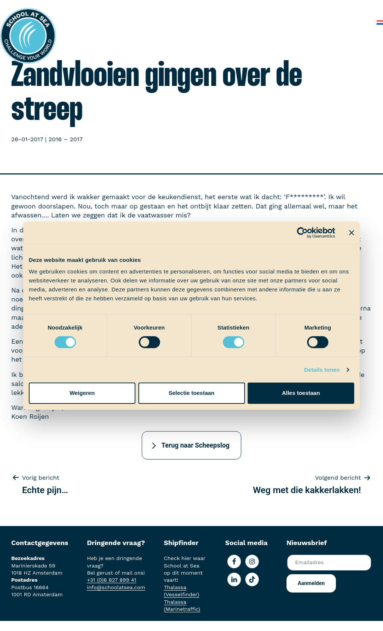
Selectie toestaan (192, 393)
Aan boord (196, 7)
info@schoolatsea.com (116, 587)
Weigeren (82, 393)
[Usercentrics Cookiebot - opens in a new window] (302, 232)
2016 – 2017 (66, 139)
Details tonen (322, 369)
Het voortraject (150, 7)
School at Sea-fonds (289, 7)
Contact (356, 22)
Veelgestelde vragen (307, 22)
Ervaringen (235, 7)
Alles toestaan (301, 393)
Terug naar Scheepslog (195, 445)
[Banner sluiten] (351, 232)
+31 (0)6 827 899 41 (111, 580)
